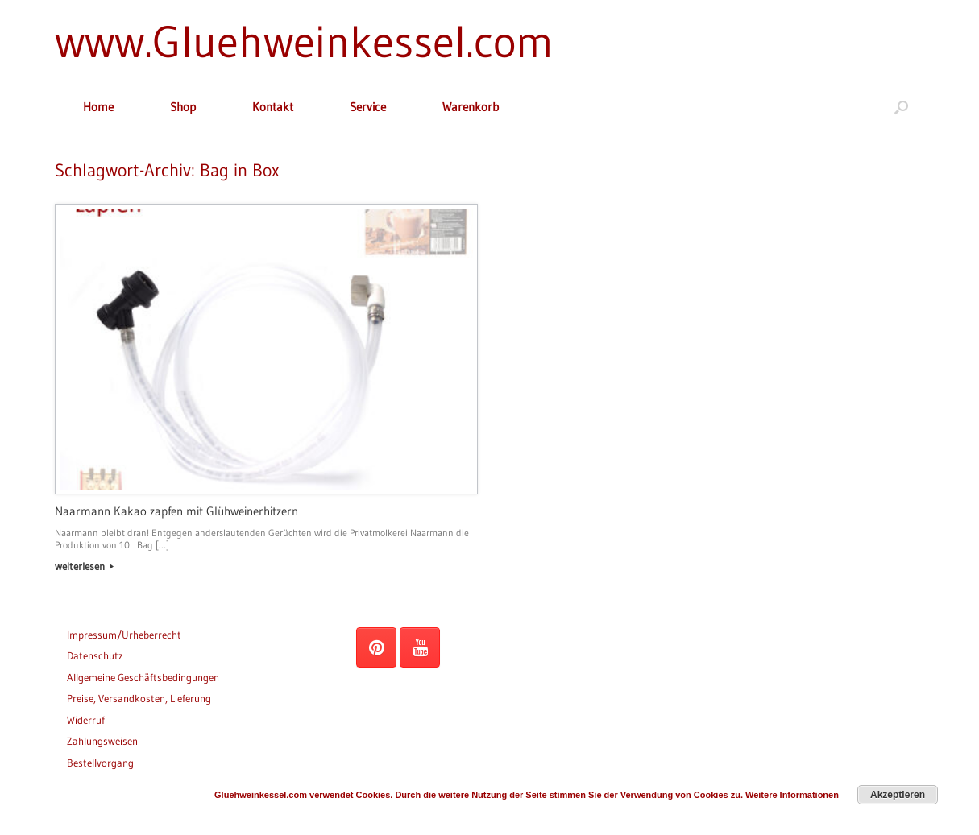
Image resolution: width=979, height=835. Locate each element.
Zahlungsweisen (102, 740)
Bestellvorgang (100, 762)
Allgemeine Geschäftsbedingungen (143, 677)
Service (368, 106)
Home (98, 106)
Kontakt (272, 106)
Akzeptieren (897, 794)
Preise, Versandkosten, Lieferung (139, 698)
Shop (183, 106)
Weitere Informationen (792, 795)
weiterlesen (84, 566)
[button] (901, 107)
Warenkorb (470, 106)
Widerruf (86, 719)
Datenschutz (94, 655)
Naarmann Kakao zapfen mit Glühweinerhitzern (176, 511)
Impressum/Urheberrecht (124, 634)
